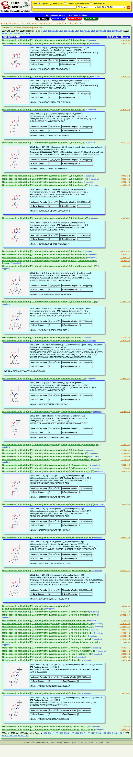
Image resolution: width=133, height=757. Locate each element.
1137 (9, 33)
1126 (77, 31)
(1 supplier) (88, 182)
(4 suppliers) (86, 660)
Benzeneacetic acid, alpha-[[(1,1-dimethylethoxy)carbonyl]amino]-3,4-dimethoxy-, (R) (45, 185)
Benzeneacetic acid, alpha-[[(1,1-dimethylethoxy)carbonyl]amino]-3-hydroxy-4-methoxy (46, 647)
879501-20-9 (125, 450)
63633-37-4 (126, 660)
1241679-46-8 (125, 218)
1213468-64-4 (125, 266)
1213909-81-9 (125, 257)
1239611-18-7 (125, 615)
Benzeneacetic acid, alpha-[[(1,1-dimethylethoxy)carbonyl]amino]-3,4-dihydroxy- (43, 176)
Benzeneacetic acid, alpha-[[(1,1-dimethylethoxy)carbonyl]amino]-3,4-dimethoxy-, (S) (45, 218)
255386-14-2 (125, 261)
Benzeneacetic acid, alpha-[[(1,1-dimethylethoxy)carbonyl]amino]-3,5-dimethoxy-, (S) (45, 453)
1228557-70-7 (125, 504)
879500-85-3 (125, 630)
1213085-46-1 (125, 302)
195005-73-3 (125, 654)
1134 (119, 31)
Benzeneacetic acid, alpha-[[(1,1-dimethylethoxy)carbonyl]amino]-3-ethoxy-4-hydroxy (45, 611)
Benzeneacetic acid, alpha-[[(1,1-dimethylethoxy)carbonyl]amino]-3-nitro (39, 657)
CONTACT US (92, 742)
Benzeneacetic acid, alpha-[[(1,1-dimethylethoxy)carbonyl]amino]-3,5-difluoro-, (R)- (44, 340)
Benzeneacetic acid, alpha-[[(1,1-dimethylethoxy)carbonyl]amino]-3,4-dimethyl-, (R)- (44, 254)
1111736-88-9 (125, 468)
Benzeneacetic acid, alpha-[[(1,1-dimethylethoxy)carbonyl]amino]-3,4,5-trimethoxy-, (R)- (46, 43)
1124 (66, 31)
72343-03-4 (126, 726)
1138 (14, 33)
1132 (109, 31)
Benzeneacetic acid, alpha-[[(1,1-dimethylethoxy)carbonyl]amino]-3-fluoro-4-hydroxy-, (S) (47, 626)
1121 (50, 31)
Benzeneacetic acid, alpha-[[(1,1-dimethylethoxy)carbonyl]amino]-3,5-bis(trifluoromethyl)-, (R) (49, 266)
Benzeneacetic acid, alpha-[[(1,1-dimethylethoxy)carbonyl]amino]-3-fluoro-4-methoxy (45, 629)
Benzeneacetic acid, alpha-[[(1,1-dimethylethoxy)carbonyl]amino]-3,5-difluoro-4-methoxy (47, 411)
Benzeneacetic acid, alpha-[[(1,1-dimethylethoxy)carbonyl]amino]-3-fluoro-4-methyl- (44, 636)
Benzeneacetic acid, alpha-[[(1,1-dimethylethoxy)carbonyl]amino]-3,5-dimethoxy (42, 450)
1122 (55, 31)
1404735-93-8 (125, 251)
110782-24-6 (125, 182)
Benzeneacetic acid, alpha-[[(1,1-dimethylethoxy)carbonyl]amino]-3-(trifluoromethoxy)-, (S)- (48, 504)
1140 (25, 33)
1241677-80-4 (125, 76)
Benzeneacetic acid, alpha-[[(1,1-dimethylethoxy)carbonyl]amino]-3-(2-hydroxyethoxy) (45, 465)
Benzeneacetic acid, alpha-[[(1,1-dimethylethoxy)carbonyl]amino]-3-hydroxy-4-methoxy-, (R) (48, 651)
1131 (103, 31)
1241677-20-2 (125, 624)
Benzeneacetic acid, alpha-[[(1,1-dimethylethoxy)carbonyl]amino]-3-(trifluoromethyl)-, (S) (47, 570)
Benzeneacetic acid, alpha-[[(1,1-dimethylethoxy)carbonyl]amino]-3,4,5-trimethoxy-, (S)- (46, 76)
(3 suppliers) (91, 341)
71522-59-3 (126, 642)
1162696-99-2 (125, 40)
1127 (82, 31)
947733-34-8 (125, 633)
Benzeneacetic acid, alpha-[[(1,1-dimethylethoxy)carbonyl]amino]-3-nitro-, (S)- (41, 693)
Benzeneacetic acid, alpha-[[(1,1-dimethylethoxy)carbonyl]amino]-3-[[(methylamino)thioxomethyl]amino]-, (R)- (36, 607)
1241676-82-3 (125, 43)
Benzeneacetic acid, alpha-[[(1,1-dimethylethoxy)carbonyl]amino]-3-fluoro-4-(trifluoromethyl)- (49, 615)
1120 (45, 31)
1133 (114, 31)
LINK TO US (104, 742)
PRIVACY (67, 742)
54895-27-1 (126, 657)
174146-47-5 (125, 445)
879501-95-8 (125, 729)
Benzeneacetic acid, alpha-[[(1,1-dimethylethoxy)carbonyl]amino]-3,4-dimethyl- (42, 251)
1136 (4, 33)
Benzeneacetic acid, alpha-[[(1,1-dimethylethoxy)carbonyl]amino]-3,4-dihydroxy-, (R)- (45, 179)
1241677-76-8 (125, 341)
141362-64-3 (125, 453)
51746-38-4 (126, 620)
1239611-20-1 (125, 636)
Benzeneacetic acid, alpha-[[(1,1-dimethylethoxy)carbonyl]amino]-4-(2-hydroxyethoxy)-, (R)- (48, 729)
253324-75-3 (125, 337)
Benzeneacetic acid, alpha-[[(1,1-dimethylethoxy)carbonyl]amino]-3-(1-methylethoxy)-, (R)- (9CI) (50, 459)
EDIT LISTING (79, 742)
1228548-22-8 (125, 471)
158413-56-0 (125, 693)
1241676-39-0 (125, 254)
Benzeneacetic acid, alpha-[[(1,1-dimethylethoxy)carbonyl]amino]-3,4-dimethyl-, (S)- (44, 257)
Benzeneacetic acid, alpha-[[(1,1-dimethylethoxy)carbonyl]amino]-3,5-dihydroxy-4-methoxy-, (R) (50, 444)
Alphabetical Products (55, 15)
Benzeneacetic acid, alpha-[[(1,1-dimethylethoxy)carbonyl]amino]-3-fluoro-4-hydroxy (45, 620)
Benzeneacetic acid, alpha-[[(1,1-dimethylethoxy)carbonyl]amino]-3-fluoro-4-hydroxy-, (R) (47, 623)
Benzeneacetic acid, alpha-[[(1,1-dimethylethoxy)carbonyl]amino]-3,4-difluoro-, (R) (43, 109)
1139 (20, 33)
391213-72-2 (125, 651)
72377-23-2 (126, 465)
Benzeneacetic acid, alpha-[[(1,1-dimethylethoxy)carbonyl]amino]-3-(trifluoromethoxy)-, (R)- (48, 471)
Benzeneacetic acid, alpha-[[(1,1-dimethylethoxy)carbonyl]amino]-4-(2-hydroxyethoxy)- (46, 726)
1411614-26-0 (125, 639)
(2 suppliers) (93, 218)
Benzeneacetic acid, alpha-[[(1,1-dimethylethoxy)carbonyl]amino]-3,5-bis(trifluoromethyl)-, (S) (49, 301)
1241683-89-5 (125, 185)
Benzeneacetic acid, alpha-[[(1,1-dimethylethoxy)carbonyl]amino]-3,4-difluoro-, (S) (43, 142)
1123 (61, 31)
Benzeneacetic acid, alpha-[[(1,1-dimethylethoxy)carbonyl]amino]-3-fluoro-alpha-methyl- (46, 639)
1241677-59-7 (125, 110)
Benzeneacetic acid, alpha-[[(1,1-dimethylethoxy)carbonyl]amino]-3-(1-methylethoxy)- (45, 456)
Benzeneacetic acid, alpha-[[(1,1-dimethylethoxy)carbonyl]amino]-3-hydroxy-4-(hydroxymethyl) (50, 642)
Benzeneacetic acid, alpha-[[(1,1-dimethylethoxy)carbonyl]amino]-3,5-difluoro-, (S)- (44, 378)
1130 (98, 31)
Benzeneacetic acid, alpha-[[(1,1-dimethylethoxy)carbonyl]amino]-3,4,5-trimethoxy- (44, 40)
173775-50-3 (125, 460)
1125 (71, 31)
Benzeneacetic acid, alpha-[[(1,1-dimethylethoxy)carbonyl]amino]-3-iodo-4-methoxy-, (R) (47, 654)
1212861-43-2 (125, 627)
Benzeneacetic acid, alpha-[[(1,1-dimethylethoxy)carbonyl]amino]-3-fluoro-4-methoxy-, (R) (47, 633)
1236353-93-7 (125, 412)
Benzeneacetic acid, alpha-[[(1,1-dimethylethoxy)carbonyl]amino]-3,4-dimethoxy (42, 182)
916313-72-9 (125, 143)
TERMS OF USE (55, 742)
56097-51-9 (126, 179)
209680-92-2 (125, 537)
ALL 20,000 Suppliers (78, 15)
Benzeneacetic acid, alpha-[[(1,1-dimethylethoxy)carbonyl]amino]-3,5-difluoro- (41, 337)
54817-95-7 (126, 606)
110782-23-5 (125, 648)
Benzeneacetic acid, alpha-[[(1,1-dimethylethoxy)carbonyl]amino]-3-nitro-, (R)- (41, 660)
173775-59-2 (125, 456)
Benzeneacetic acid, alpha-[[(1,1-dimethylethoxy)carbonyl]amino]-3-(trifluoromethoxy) (45, 468)
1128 (87, 31)
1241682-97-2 (125, 378)
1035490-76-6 (125, 571)
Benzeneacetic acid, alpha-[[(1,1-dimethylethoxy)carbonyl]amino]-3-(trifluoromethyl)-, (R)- (47, 537)
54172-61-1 (126, 612)
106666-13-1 (125, 176)
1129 (93, 31)
